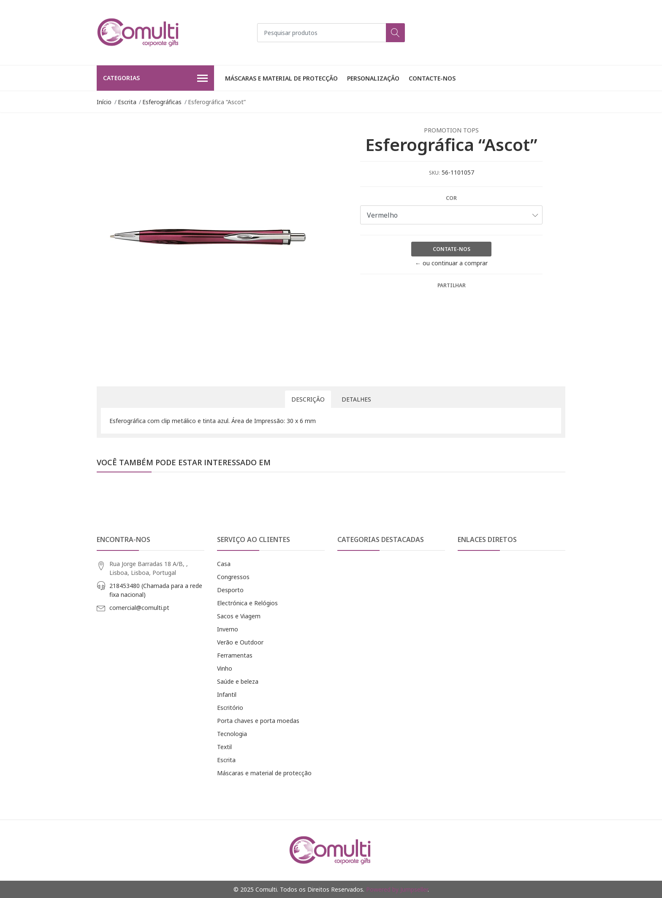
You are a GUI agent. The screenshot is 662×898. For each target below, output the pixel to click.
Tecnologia (232, 734)
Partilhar (451, 285)
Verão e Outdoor (240, 642)
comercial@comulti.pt (139, 608)
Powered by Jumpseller (397, 889)
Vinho (224, 668)
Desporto (230, 590)
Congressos (233, 577)
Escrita (127, 102)
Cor (451, 198)
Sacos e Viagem (238, 616)
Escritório (230, 708)
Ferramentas (234, 655)
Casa (224, 564)
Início (104, 102)
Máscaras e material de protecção (281, 78)
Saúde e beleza (237, 681)
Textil (224, 747)
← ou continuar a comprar (451, 263)
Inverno (227, 629)
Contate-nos (451, 249)
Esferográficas (162, 102)
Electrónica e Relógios (247, 603)
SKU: (434, 172)
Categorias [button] (155, 78)
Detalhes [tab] (356, 399)
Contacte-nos (432, 78)
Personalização (373, 78)
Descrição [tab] (308, 399)
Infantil (226, 694)
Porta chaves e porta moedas (258, 721)
